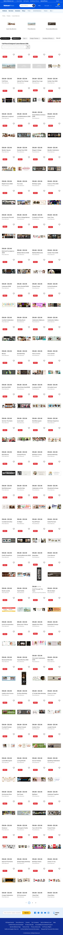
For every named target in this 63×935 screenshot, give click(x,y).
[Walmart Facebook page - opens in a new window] (35, 912)
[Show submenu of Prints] (31, 11)
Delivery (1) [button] (16, 38)
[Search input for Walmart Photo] (25, 5)
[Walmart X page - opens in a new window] (38, 912)
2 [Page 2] (32, 902)
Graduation (17, 10)
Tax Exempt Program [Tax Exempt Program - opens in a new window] (47, 924)
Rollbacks (4, 10)
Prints (29, 10)
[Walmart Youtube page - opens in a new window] (45, 912)
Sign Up (26, 912)
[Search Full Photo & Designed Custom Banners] (14, 47)
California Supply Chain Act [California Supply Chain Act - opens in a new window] (12, 929)
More (51, 10)
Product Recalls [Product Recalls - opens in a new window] (29, 924)
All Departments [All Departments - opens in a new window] (9, 922)
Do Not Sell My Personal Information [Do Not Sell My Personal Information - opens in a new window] (30, 929)
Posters (45, 10)
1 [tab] (30, 32)
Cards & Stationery (37, 10)
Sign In (57, 1)
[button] (9, 54)
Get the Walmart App (15, 927)
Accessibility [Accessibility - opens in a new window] (38, 924)
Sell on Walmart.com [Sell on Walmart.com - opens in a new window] (46, 922)
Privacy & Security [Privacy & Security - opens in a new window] (35, 927)
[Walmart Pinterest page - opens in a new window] (42, 912)
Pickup (23, 10)
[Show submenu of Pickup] (25, 11)
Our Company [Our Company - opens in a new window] (35, 922)
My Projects (26, 1)
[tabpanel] (11, 25)
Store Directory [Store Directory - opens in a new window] (20, 922)
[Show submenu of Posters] (48, 11)
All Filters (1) (5, 38)
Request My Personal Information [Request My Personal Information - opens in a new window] (50, 929)
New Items (11, 10)
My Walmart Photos (34, 1)
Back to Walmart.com (8, 1)
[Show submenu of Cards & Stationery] (41, 11)
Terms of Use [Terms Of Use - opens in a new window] (25, 927)
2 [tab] (32, 32)
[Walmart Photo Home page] (10, 5)
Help (39, 5)
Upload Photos (44, 1)
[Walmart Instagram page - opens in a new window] (48, 912)
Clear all (58, 38)
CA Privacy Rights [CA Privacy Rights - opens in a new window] (46, 927)
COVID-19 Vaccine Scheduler (16, 924)
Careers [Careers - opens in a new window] (28, 922)
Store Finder (19, 1)
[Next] (36, 903)
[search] (28, 47)
